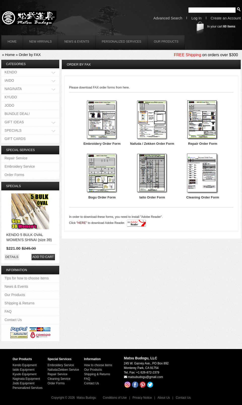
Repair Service (16, 158)
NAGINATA (13, 89)
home (12, 41)
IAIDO (9, 80)
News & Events (76, 41)
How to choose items (98, 365)
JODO (9, 105)
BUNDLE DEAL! (17, 114)
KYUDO (11, 97)
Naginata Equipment (26, 379)
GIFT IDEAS (14, 122)
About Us (164, 397)
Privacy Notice (142, 397)
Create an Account (226, 18)
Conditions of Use (115, 397)
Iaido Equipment (24, 369)
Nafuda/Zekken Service (63, 369)
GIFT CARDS (15, 139)
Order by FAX (30, 55)
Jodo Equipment (24, 383)
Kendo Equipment (25, 365)
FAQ (8, 311)
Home (10, 55)
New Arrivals (40, 41)
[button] (12, 257)
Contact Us (13, 320)
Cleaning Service (59, 379)
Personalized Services (121, 41)
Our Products (166, 41)
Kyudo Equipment (25, 374)
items (229, 26)
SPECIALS (13, 130)
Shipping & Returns (20, 303)
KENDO (11, 72)
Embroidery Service (20, 166)
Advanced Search (168, 18)
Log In (196, 18)
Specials (13, 186)
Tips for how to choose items (27, 278)
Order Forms (14, 175)
